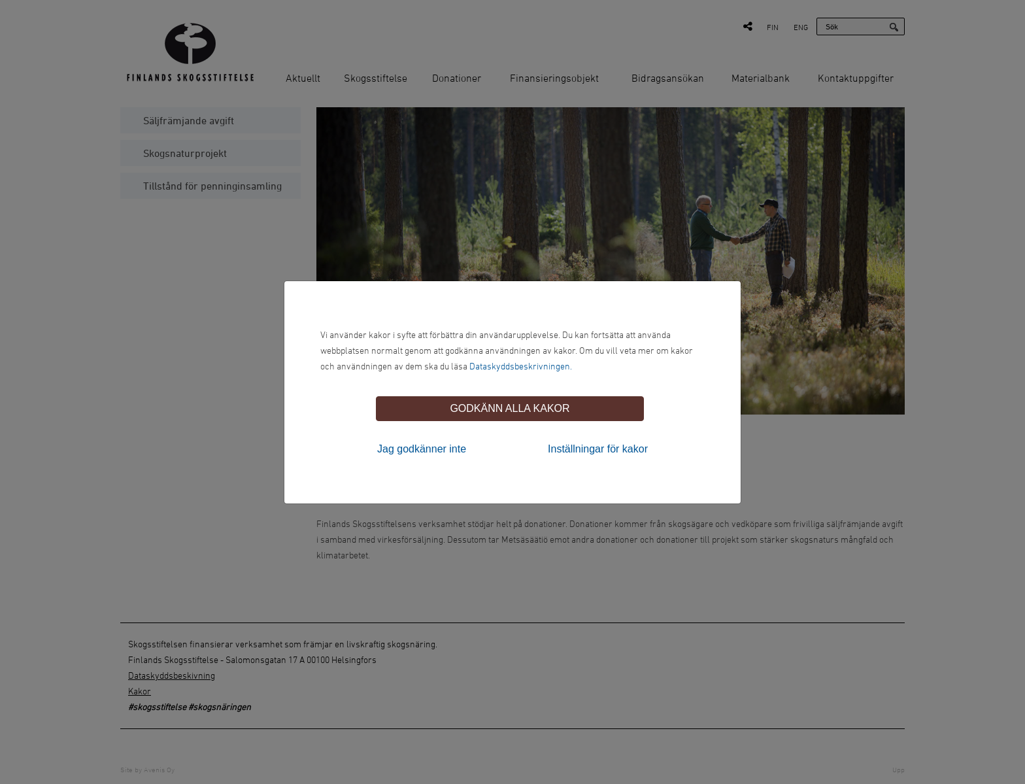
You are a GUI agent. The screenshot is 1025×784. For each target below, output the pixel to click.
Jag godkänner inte (421, 448)
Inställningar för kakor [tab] (598, 448)
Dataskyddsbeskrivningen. (520, 365)
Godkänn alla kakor (509, 408)
